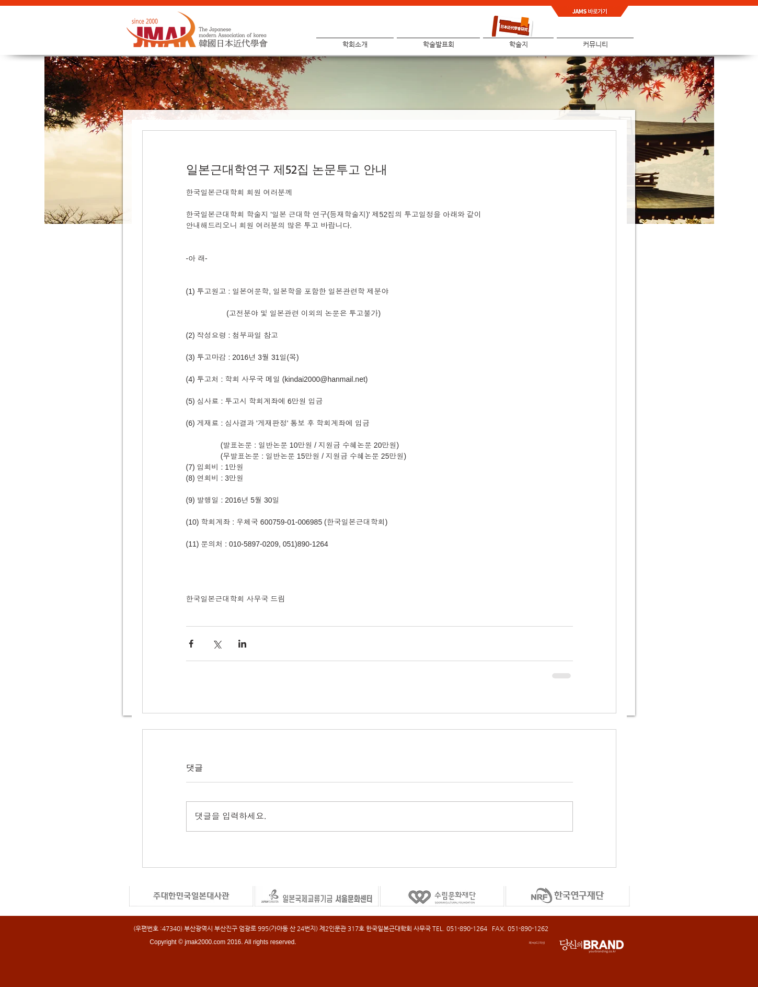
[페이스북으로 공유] (191, 644)
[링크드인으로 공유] (242, 644)
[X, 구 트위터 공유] (217, 644)
